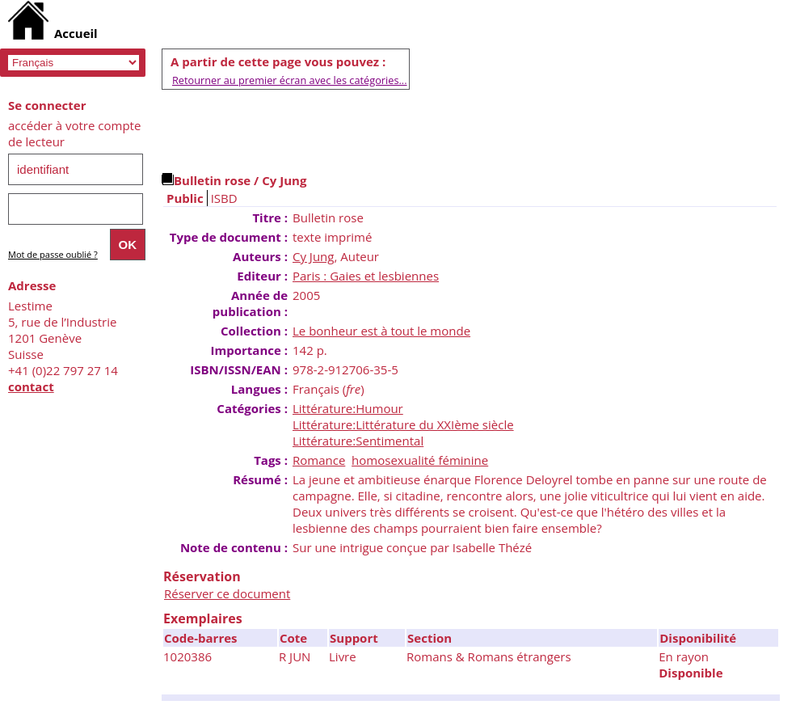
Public (185, 198)
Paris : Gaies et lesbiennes (366, 276)
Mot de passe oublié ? (53, 254)
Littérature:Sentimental (358, 441)
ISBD (224, 198)
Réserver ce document (227, 593)
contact (31, 386)
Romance (319, 460)
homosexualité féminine (420, 460)
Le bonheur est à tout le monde (381, 331)
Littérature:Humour (348, 408)
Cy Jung (313, 256)
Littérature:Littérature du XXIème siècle (403, 424)
